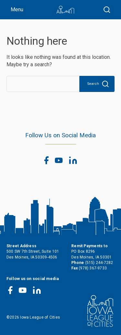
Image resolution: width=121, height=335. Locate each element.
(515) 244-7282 (99, 262)
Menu (17, 9)
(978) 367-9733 (93, 268)
